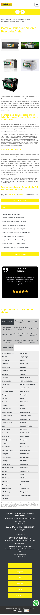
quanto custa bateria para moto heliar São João (15, 247)
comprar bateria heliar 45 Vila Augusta (12, 236)
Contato (20, 589)
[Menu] (37, 4)
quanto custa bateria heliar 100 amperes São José (16, 232)
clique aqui (21, 194)
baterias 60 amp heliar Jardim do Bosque (13, 243)
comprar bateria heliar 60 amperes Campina (14, 240)
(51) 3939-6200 (12, 194)
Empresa (20, 572)
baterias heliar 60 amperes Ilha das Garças (14, 221)
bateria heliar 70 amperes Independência (13, 225)
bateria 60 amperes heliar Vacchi (11, 214)
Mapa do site (20, 595)
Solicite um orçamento (20, 200)
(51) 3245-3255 (20, 534)
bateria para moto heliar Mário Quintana (13, 218)
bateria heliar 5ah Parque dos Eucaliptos (13, 229)
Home (20, 566)
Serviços (20, 583)
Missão (20, 578)
